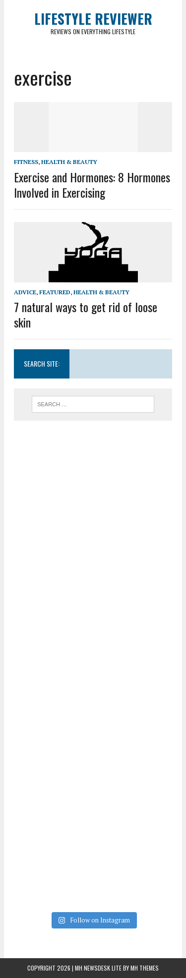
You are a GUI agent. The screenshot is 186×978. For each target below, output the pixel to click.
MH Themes (144, 968)
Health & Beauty (69, 161)
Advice (25, 292)
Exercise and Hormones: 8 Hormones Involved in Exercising (92, 184)
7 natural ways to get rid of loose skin (85, 314)
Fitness (26, 161)
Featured (54, 292)
